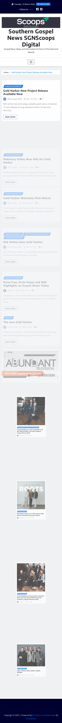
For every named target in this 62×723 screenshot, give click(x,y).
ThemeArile (31, 718)
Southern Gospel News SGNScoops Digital (31, 38)
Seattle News (50, 715)
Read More (10, 123)
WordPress (37, 715)
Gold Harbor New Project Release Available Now (32, 73)
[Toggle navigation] (31, 62)
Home (6, 73)
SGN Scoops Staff (14, 105)
